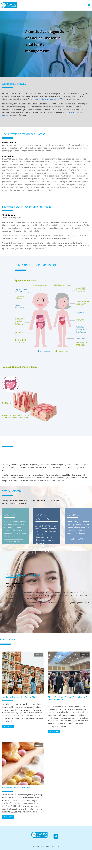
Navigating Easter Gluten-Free (16, 788)
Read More (8, 726)
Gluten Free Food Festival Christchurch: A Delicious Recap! (67, 698)
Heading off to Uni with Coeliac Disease (20, 697)
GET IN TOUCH (13, 541)
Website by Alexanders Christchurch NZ (46, 846)
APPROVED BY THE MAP (47, 550)
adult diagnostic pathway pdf (48, 99)
